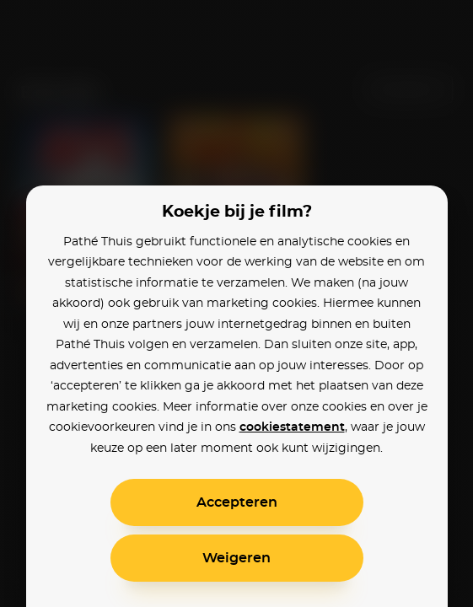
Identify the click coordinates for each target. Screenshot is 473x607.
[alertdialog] (236, 303)
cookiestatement (292, 427)
